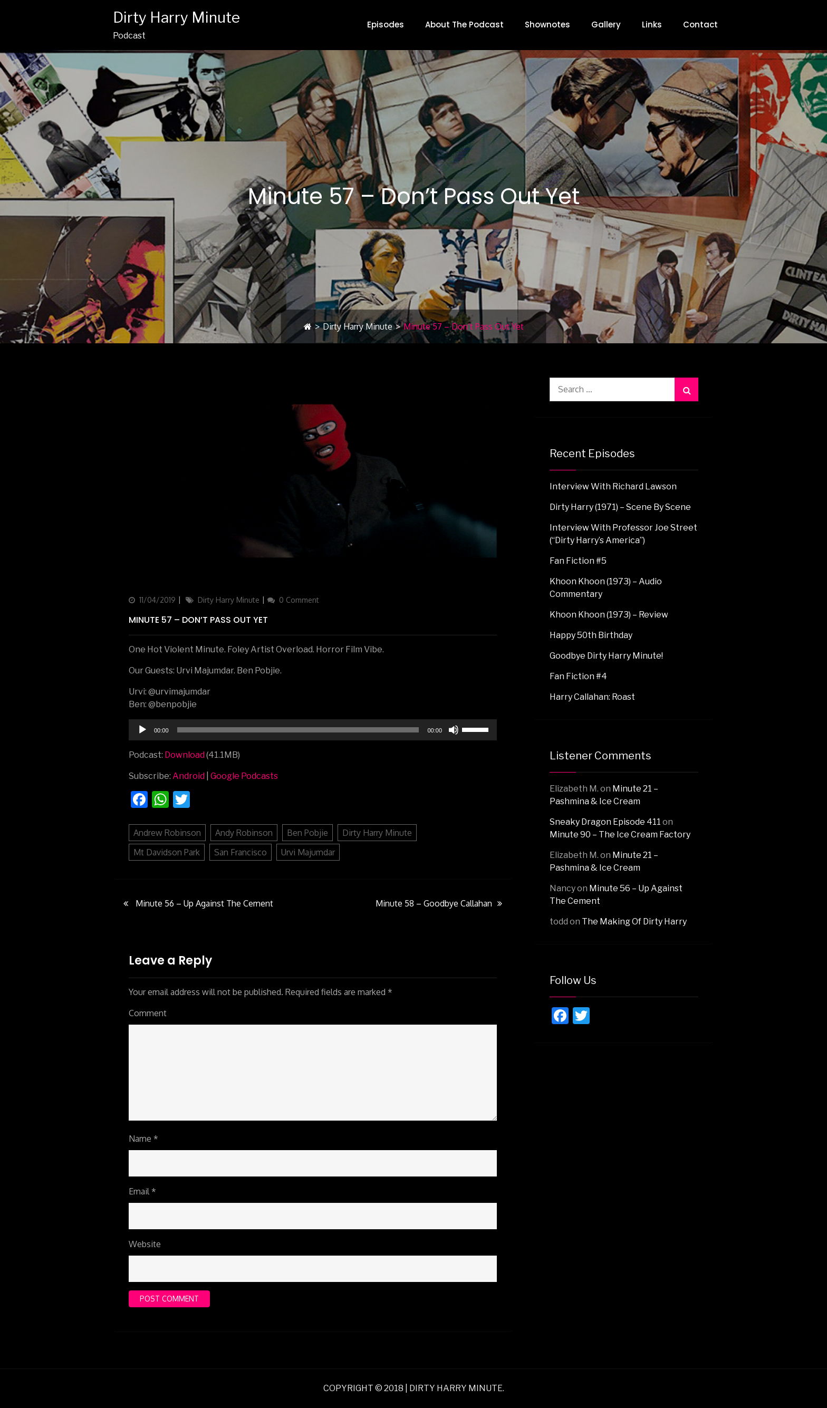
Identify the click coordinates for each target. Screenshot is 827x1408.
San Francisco (240, 852)
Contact (700, 24)
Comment (148, 1013)
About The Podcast (464, 24)
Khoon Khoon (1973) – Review (609, 615)
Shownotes (547, 24)
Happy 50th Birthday (591, 635)
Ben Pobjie (307, 832)
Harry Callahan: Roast (592, 697)
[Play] (142, 730)
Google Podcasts (244, 776)
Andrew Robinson (167, 832)
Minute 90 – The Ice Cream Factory (620, 835)
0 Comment (299, 599)
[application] (313, 729)
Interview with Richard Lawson (613, 486)
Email (142, 1191)
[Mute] (453, 730)
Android (188, 776)
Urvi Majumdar (308, 852)
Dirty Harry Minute (176, 17)
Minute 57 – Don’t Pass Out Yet (198, 620)
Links (652, 24)
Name (143, 1138)
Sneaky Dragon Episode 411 (605, 822)
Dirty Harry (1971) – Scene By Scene (620, 507)
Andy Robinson (244, 832)
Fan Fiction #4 (578, 676)
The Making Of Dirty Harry (634, 922)
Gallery (606, 24)
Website (145, 1244)
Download (185, 755)
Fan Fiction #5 (578, 561)
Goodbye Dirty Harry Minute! (606, 656)
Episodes (385, 24)
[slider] (298, 729)
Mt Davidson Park (166, 852)
